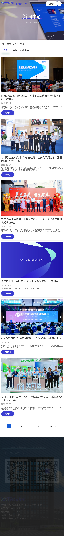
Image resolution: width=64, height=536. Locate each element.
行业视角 (16, 50)
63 (46, 426)
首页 (3, 43)
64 (51, 426)
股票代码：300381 (22, 4)
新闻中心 (11, 43)
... (42, 426)
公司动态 (20, 43)
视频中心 (26, 50)
